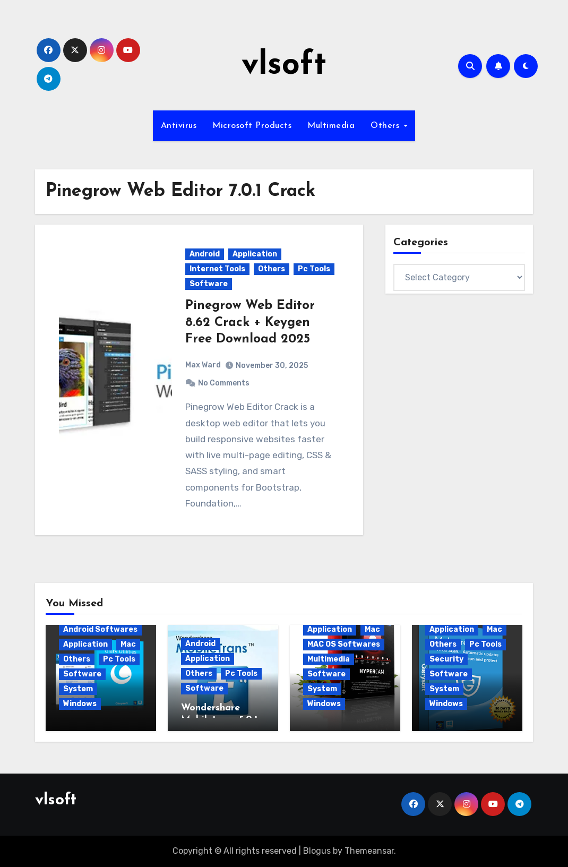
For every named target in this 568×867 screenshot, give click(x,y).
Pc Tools (314, 268)
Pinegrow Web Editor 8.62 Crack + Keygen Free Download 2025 (250, 322)
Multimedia (331, 126)
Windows (80, 703)
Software (209, 283)
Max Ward (203, 365)
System (78, 688)
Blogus (317, 851)
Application (255, 254)
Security (446, 659)
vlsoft (284, 66)
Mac (128, 644)
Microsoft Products (251, 126)
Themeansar (369, 851)
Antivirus (179, 126)
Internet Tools (217, 268)
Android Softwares (100, 629)
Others (386, 126)
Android (205, 254)
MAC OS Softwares (343, 644)
